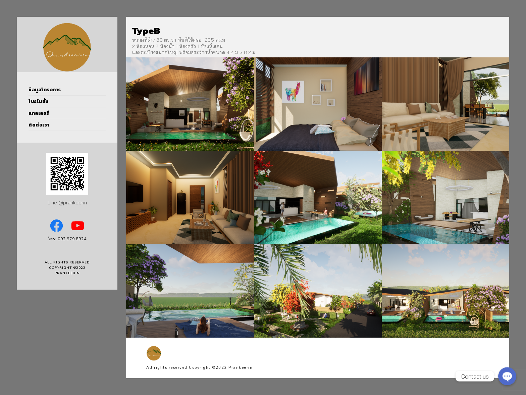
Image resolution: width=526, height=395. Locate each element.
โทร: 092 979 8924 (67, 239)
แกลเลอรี (39, 113)
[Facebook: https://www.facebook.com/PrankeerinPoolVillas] (56, 225)
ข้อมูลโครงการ (45, 89)
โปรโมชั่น (39, 101)
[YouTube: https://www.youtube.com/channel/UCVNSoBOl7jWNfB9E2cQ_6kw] (77, 225)
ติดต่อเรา (39, 125)
